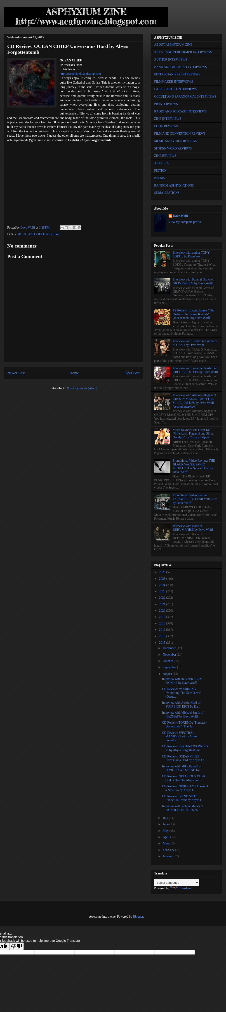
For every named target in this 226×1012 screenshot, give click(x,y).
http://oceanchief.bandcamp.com (80, 73)
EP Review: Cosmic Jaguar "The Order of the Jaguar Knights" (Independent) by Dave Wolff (193, 314)
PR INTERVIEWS (166, 104)
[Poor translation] (16, 946)
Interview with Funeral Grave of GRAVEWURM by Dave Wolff (193, 281)
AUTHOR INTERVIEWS (170, 59)
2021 (162, 604)
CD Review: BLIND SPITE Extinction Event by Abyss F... (183, 798)
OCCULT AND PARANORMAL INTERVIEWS (185, 96)
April (166, 837)
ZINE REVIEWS (165, 155)
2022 (162, 597)
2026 (162, 572)
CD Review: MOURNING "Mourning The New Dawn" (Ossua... (181, 692)
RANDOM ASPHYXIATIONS (174, 185)
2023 (162, 591)
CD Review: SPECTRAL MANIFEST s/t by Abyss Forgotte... (180, 736)
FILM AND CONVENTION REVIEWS (180, 133)
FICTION (160, 170)
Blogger (138, 916)
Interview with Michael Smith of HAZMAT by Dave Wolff (183, 714)
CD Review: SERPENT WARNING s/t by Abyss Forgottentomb (185, 748)
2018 (162, 623)
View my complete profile (185, 222)
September (170, 667)
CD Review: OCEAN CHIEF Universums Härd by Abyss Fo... (184, 758)
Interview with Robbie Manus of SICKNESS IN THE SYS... (182, 808)
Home (74, 373)
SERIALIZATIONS (166, 192)
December (170, 648)
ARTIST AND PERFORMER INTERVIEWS (183, 52)
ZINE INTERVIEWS (167, 118)
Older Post (132, 373)
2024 (162, 585)
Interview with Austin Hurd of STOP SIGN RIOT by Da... (181, 704)
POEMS (159, 178)
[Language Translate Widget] (176, 882)
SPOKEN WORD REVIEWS (173, 148)
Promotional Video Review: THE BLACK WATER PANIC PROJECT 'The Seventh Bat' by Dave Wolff (194, 466)
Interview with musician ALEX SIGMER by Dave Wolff (182, 681)
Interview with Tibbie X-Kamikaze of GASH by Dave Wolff (195, 343)
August (168, 673)
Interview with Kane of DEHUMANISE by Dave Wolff (193, 527)
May (166, 830)
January (168, 856)
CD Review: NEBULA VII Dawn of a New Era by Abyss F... (185, 788)
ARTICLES (161, 163)
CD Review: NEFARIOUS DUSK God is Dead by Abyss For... (183, 778)
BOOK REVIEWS (166, 126)
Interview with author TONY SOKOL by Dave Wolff (191, 254)
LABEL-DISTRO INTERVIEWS (175, 89)
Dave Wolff (180, 215)
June (166, 824)
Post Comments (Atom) (82, 388)
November (170, 654)
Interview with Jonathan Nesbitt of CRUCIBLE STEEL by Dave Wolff (195, 370)
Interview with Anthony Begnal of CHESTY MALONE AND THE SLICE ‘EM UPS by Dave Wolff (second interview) (194, 400)
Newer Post (16, 373)
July (166, 818)
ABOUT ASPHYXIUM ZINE (173, 44)
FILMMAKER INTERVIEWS (173, 81)
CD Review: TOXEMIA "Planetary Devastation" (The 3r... (184, 724)
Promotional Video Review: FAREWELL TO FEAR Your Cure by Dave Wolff (195, 499)
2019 (162, 617)
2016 (162, 636)
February (169, 850)
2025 (162, 578)
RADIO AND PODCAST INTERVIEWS (180, 111)
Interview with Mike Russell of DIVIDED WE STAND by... (182, 768)
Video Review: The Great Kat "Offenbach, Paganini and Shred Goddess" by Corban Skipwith (193, 433)
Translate (180, 888)
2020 (162, 610)
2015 (162, 642)
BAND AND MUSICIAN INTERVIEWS (180, 67)
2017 (162, 629)
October (168, 661)
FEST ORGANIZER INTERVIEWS (177, 74)
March (167, 843)
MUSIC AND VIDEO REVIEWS (38, 234)
